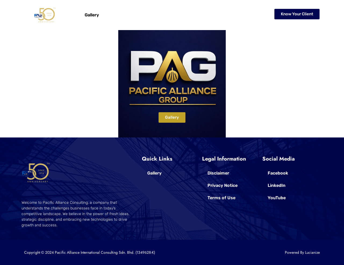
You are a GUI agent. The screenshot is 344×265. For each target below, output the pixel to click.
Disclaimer (218, 173)
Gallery (92, 14)
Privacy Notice (222, 185)
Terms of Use (221, 197)
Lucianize (312, 252)
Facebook (278, 173)
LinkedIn (276, 185)
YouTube (277, 197)
